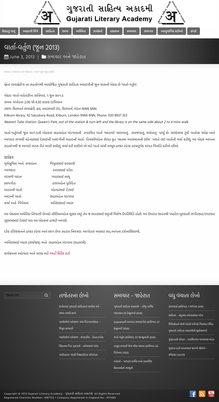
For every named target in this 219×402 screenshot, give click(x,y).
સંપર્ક (193, 31)
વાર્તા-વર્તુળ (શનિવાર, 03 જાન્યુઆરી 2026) (135, 337)
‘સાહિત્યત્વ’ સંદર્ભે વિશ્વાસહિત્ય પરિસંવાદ (78, 355)
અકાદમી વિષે (30, 31)
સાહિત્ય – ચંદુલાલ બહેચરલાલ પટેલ (186, 315)
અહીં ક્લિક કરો (60, 253)
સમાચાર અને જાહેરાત (66, 56)
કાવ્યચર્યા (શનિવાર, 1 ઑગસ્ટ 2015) (186, 306)
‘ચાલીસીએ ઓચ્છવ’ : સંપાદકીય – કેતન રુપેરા (81, 337)
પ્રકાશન (114, 31)
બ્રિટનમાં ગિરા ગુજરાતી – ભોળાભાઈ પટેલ (79, 346)
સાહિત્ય (50, 31)
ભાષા (65, 31)
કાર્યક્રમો (97, 31)
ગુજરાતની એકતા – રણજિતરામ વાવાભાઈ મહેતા (191, 339)
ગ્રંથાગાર (148, 31)
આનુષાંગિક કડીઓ (172, 31)
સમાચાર (131, 31)
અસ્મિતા (81, 31)
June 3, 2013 (19, 56)
